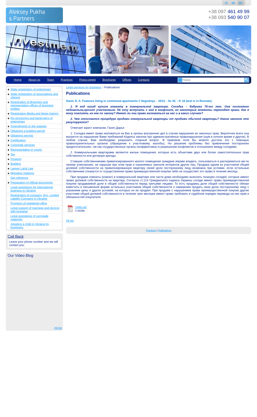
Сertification (18, 140)
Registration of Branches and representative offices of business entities (32, 105)
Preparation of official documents (31, 182)
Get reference (19, 177)
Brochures (109, 79)
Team (50, 79)
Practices (67, 79)
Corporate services (22, 145)
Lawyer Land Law (21, 168)
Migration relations (22, 173)
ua (233, 2)
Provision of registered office (28, 203)
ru (226, 2)
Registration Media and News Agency (34, 113)
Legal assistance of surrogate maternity (29, 217)
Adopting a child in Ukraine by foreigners (29, 225)
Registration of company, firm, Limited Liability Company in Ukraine (34, 197)
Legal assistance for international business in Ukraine (31, 188)
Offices (126, 79)
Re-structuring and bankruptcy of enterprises (31, 119)
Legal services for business (83, 87)
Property (15, 159)
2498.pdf (81, 207)
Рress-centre (87, 79)
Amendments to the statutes (28, 126)
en (240, 2)
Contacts (143, 79)
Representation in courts (26, 149)
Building (15, 163)
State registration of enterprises (30, 89)
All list (58, 328)
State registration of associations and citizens (34, 95)
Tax (12, 154)
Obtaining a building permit (27, 131)
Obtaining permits (21, 135)
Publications (164, 230)
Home (18, 79)
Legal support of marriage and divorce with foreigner (34, 209)
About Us (34, 79)
